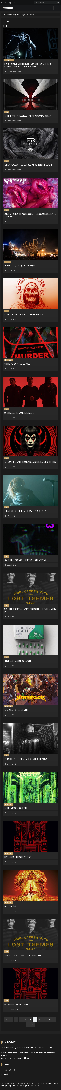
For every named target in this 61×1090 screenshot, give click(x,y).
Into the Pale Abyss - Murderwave (17, 363)
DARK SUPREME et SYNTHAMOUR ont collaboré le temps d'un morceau (30, 461)
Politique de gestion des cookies (13, 1085)
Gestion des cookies (33, 1085)
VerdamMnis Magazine (11, 15)
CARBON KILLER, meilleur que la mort (17, 660)
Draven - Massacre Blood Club (15, 808)
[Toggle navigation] (56, 8)
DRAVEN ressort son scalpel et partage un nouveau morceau (27, 115)
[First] (6, 1019)
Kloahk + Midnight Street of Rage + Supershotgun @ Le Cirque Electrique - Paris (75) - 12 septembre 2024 (28, 65)
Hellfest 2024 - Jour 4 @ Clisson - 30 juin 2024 (22, 265)
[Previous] (11, 1019)
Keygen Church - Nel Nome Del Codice (18, 857)
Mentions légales (52, 1083)
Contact (4, 1074)
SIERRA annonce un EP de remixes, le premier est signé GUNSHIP (28, 164)
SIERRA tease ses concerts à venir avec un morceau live (25, 511)
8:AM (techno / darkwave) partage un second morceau (25, 560)
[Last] (32, 1024)
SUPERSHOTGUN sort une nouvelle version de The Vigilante (26, 759)
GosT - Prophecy (10, 906)
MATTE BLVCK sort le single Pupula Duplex (19, 412)
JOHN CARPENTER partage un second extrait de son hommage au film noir (30, 610)
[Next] (28, 1024)
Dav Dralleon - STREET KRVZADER (16, 709)
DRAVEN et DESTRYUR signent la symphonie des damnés (25, 314)
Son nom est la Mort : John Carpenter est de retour (24, 955)
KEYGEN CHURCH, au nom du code (16, 1004)
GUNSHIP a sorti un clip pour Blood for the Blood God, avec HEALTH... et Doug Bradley (30, 215)
